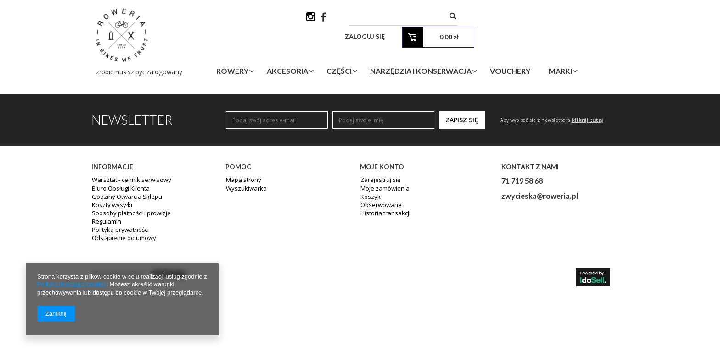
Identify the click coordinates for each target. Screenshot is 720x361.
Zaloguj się (512, 18)
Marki (601, 52)
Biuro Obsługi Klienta (119, 262)
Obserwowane (379, 278)
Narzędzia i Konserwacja (461, 52)
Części (379, 52)
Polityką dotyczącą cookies (72, 284)
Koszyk (369, 270)
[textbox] (417, 18)
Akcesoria (328, 52)
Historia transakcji (383, 287)
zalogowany (204, 144)
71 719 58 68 (522, 254)
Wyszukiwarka (244, 262)
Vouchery (550, 52)
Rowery (273, 52)
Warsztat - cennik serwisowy (128, 254)
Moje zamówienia (383, 262)
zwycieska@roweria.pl (539, 269)
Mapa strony (242, 254)
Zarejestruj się (379, 254)
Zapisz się (461, 192)
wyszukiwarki (436, 85)
